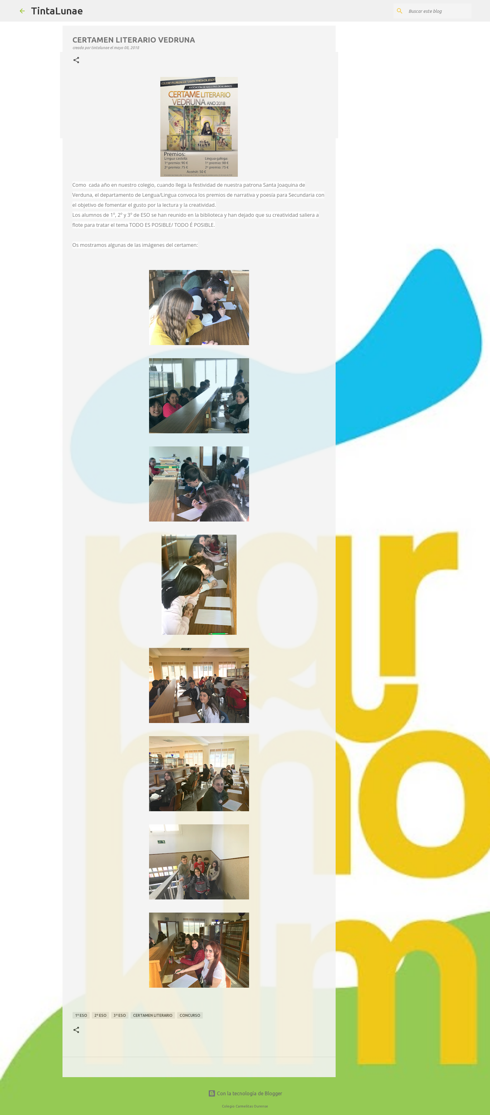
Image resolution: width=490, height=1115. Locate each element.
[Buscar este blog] (439, 10)
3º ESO (120, 1015)
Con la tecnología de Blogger (245, 1093)
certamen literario (152, 1015)
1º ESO (81, 1015)
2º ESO (100, 1015)
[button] (76, 60)
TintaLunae (57, 10)
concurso (190, 1015)
